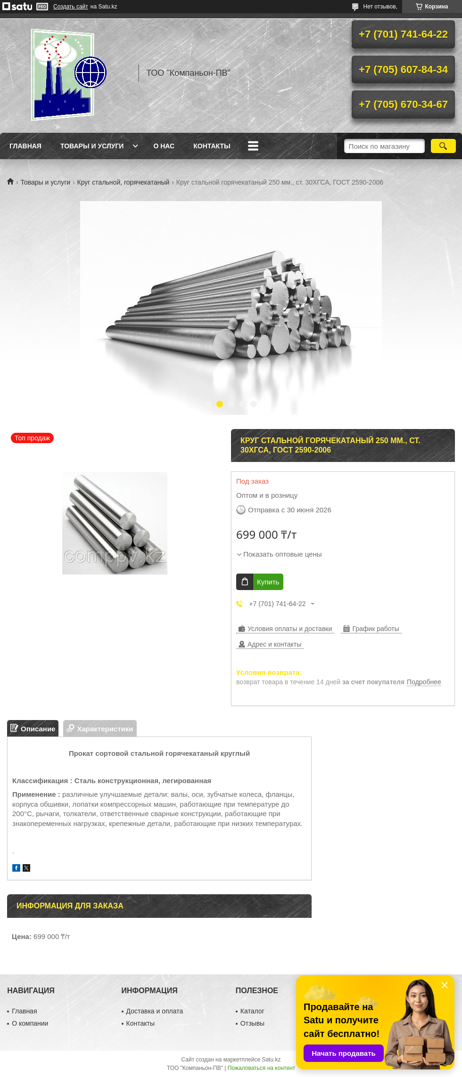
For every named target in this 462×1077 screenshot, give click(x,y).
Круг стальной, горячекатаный (123, 182)
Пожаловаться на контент (261, 1068)
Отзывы (252, 1023)
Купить (268, 582)
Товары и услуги (92, 146)
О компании (30, 1023)
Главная (25, 146)
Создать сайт (70, 6)
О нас (163, 146)
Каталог (252, 1011)
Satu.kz (271, 1059)
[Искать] (443, 146)
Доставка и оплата (154, 1011)
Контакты (211, 146)
